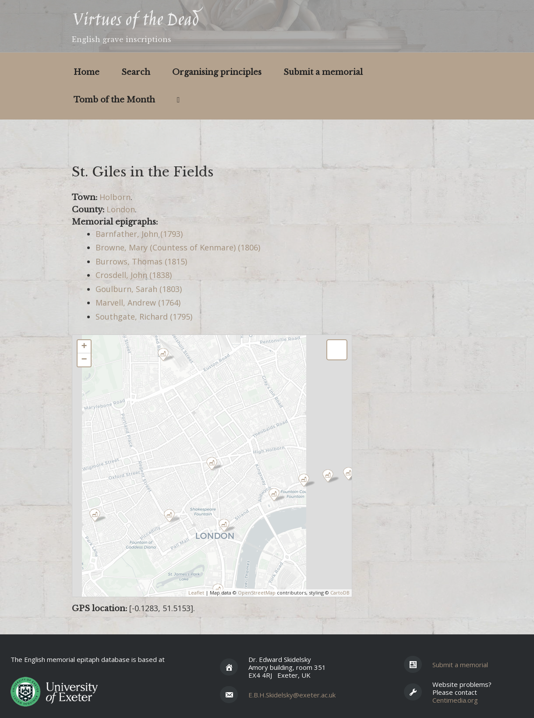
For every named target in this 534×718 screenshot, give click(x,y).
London (120, 209)
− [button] (84, 359)
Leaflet (196, 592)
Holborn (115, 197)
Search (135, 72)
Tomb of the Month (114, 100)
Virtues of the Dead (135, 21)
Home (86, 72)
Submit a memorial (323, 72)
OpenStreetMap (257, 592)
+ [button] (84, 346)
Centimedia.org (455, 700)
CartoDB (340, 592)
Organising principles (217, 72)
